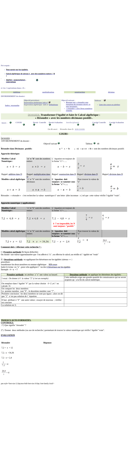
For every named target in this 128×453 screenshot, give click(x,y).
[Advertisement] (64, 17)
